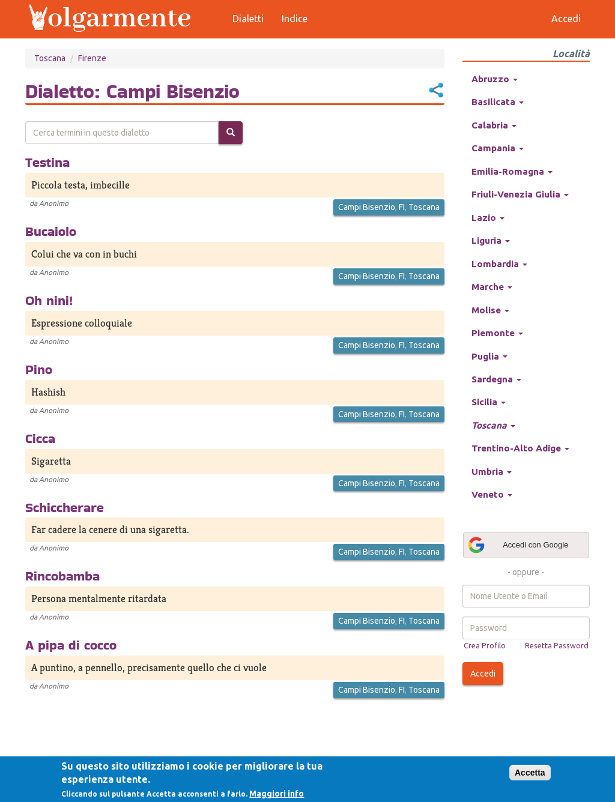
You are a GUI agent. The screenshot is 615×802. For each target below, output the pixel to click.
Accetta (530, 772)
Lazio (487, 218)
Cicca (40, 438)
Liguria (490, 240)
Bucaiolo (50, 231)
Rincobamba (62, 575)
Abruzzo (494, 79)
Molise (490, 310)
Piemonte (497, 333)
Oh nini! (49, 300)
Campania (497, 148)
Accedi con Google (518, 545)
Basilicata (497, 102)
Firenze (92, 58)
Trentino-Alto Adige (520, 448)
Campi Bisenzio (366, 207)
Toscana (49, 58)
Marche (491, 287)
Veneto (491, 494)
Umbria (491, 471)
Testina (47, 162)
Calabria (494, 125)
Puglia (489, 356)
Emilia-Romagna (512, 171)
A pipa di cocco (71, 644)
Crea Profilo (485, 645)
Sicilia (488, 402)
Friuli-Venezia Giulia (520, 194)
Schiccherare (64, 507)
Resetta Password (557, 645)
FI (402, 207)
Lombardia (499, 264)
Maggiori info (276, 793)
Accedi (482, 673)
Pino (38, 369)
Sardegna (496, 379)
